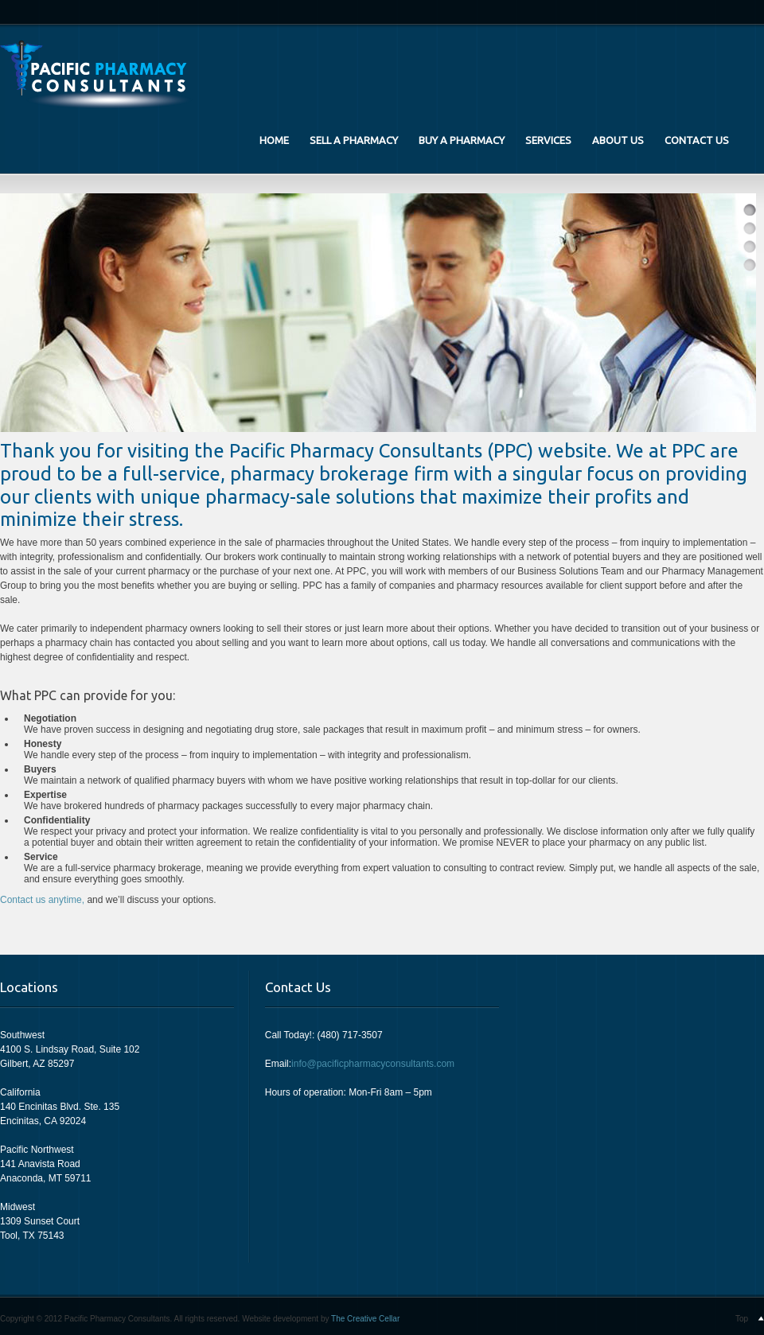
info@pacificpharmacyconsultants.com (372, 1063)
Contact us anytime (41, 899)
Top (741, 1318)
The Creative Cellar (365, 1318)
